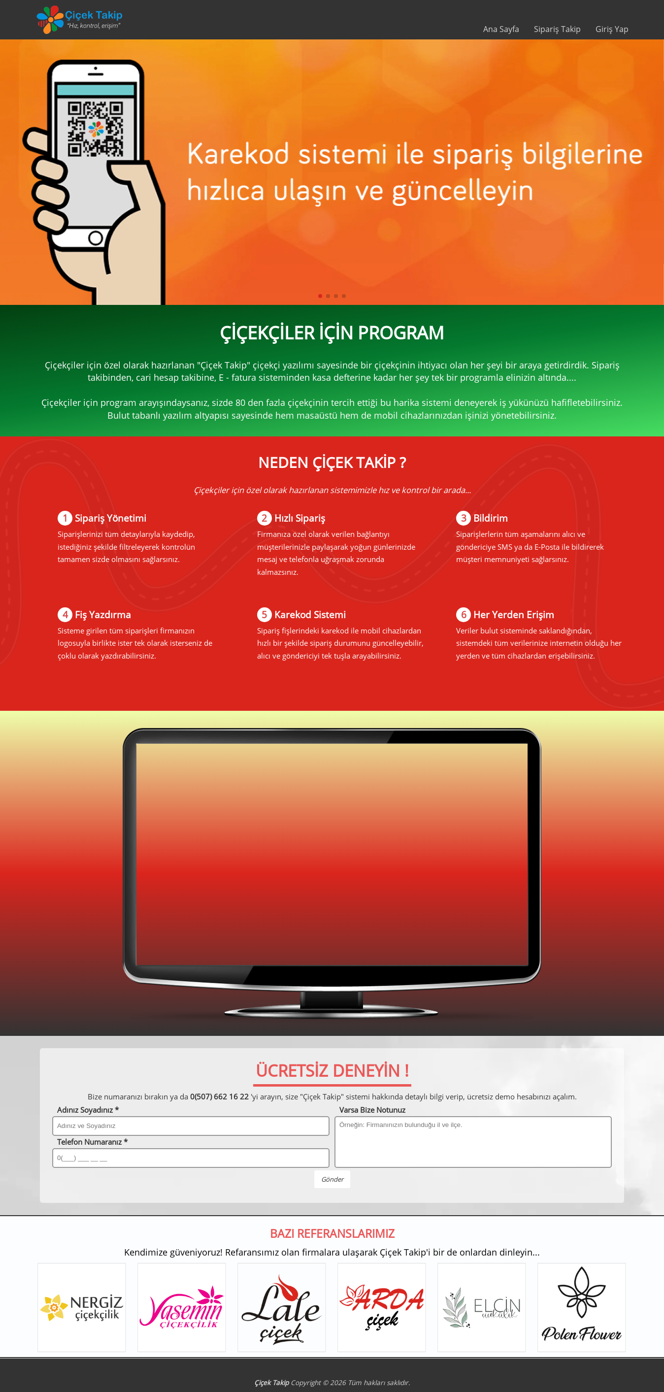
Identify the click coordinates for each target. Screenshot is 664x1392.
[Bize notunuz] (473, 1142)
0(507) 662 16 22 (219, 1096)
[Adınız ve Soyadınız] (191, 1126)
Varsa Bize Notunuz (372, 1110)
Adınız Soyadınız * (88, 1110)
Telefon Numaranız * (92, 1142)
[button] (320, 296)
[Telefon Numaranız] (191, 1158)
